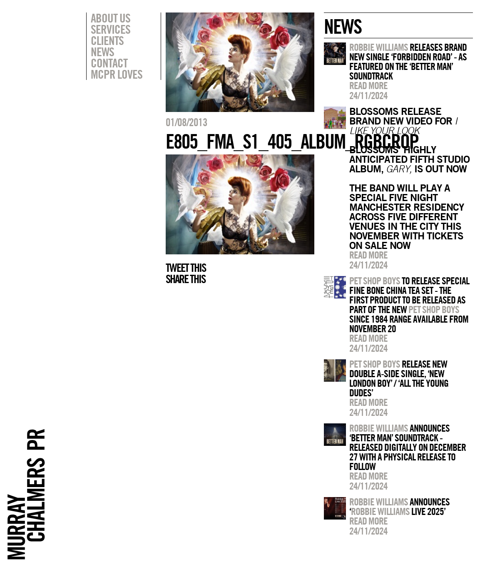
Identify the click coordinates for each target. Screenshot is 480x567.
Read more (368, 85)
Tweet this (186, 268)
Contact (109, 62)
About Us (110, 17)
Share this (185, 279)
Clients (107, 40)
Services (110, 29)
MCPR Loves (116, 74)
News (102, 51)
